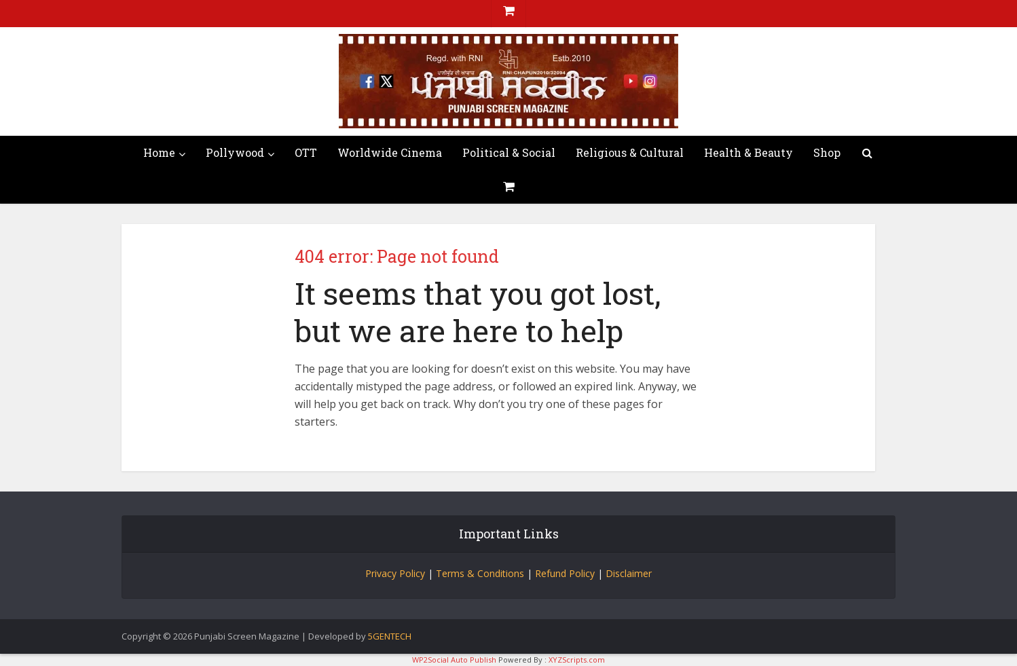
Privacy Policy (395, 573)
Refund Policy (565, 573)
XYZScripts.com (577, 659)
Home (159, 152)
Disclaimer (629, 573)
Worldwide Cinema (389, 152)
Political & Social (508, 152)
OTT (306, 152)
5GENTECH (389, 636)
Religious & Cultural (630, 152)
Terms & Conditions (480, 573)
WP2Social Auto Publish (454, 659)
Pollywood (235, 152)
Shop (826, 152)
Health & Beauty (748, 152)
